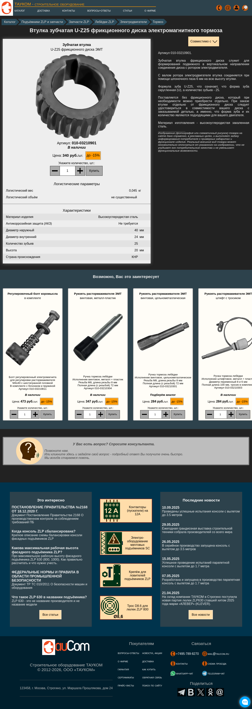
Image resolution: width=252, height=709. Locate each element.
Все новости (201, 614)
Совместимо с (200, 41)
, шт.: (76, 163)
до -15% (93, 155)
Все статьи (50, 614)
